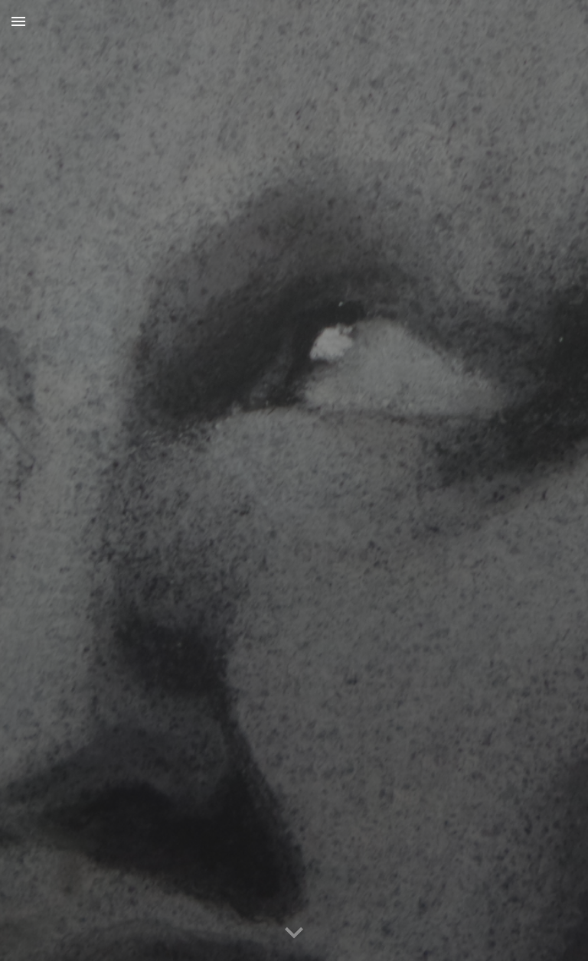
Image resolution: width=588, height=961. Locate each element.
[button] (18, 21)
